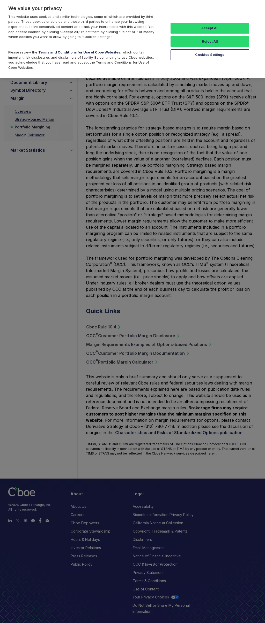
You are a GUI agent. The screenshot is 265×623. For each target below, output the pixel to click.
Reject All (210, 41)
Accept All (209, 28)
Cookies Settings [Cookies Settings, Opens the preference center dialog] (209, 54)
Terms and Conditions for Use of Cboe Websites (79, 52)
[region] (132, 39)
